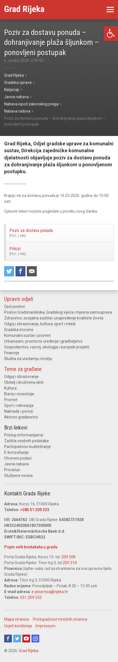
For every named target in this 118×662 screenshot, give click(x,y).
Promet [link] (10, 399)
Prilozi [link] (54, 251)
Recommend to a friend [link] (32, 271)
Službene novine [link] (18, 475)
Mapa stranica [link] (16, 619)
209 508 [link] (68, 557)
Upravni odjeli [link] (18, 299)
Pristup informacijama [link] (23, 435)
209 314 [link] (70, 562)
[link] (111, 33)
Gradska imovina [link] (18, 329)
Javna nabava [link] (16, 464)
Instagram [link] (35, 638)
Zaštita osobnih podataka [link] (26, 441)
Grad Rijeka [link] (28, 650)
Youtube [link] (26, 638)
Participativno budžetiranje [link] (27, 446)
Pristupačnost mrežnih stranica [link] (60, 619)
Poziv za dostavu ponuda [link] (54, 233)
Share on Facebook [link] (20, 271)
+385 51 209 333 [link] (34, 510)
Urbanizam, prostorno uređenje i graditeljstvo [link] (43, 341)
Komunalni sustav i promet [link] (27, 335)
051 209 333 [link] (31, 597)
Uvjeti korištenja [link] (18, 626)
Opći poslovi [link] (14, 306)
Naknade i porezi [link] (18, 411)
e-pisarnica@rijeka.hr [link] (50, 591)
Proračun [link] (12, 470)
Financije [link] (11, 353)
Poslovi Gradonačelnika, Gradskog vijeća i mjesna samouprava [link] (58, 312)
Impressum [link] (46, 626)
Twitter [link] (17, 638)
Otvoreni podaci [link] (18, 458)
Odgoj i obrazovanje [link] (21, 376)
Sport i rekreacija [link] (18, 405)
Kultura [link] (10, 388)
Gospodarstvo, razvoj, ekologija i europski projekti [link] (46, 347)
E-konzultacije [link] (16, 452)
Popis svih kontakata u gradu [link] (30, 547)
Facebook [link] (8, 638)
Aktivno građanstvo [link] (21, 417)
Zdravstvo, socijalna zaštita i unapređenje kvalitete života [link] (53, 318)
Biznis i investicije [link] (19, 394)
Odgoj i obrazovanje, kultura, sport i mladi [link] (39, 324)
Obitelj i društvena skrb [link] (24, 382)
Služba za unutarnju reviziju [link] (28, 358)
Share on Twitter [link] (9, 271)
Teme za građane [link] (23, 369)
